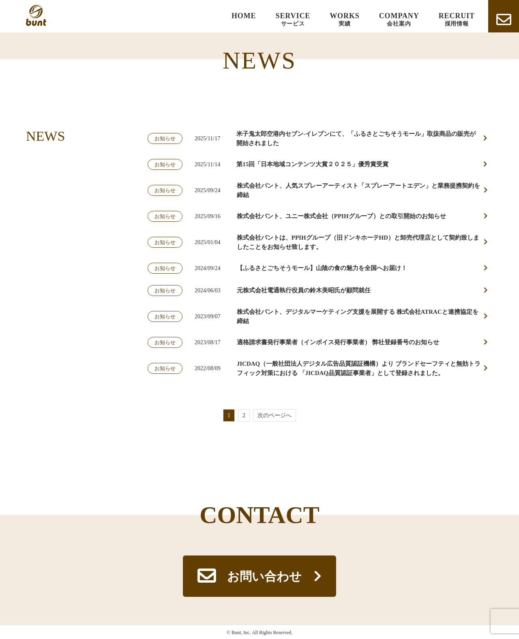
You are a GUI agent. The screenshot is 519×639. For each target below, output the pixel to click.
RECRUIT (457, 20)
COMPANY (399, 20)
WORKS (345, 20)
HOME (244, 16)
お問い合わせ (264, 576)
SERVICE (293, 20)
